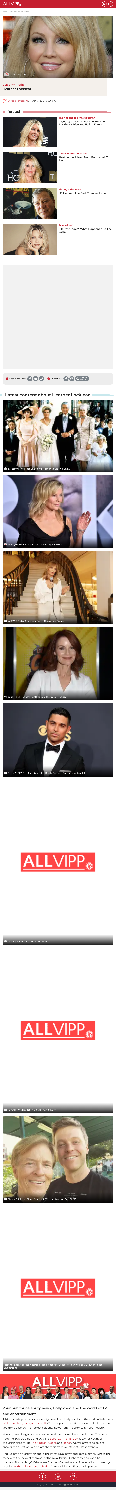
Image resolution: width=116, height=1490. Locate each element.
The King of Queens (44, 1442)
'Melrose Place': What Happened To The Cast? (85, 230)
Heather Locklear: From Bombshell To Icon (84, 159)
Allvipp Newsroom (18, 101)
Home (5, 11)
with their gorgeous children (32, 1466)
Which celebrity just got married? (24, 1423)
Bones (67, 1442)
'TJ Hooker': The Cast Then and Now (83, 193)
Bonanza (55, 1438)
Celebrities (12, 11)
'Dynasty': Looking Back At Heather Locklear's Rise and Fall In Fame (82, 123)
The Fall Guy (70, 1438)
